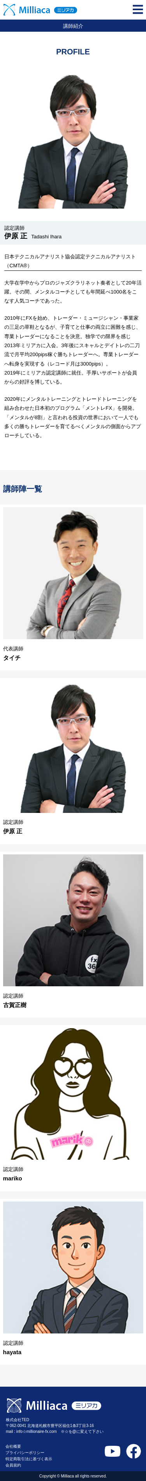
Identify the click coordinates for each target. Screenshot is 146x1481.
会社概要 (13, 1446)
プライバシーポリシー (24, 1452)
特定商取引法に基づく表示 (28, 1459)
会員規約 (13, 1465)
